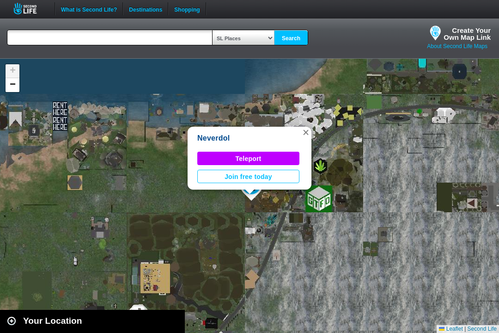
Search (291, 38)
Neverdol (213, 138)
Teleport (249, 158)
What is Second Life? (89, 8)
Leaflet (450, 329)
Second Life (30, 8)
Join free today (248, 176)
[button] (305, 132)
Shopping (187, 8)
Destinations (145, 8)
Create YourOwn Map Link (467, 33)
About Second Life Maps (457, 46)
